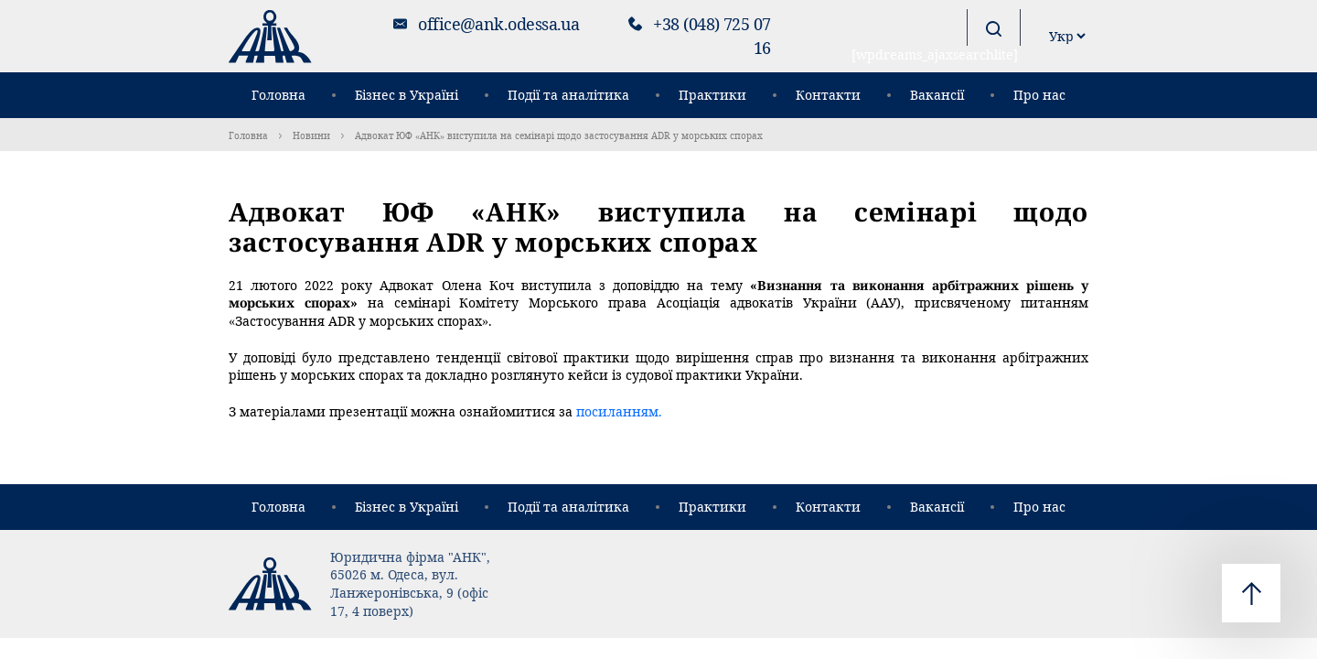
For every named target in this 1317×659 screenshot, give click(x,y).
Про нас (1039, 94)
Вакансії (937, 94)
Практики (712, 94)
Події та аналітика (568, 94)
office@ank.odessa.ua (498, 24)
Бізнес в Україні (406, 94)
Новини (311, 135)
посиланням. (619, 411)
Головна (278, 94)
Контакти (828, 94)
